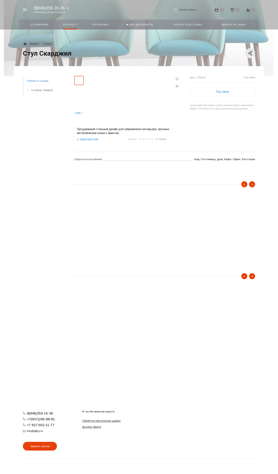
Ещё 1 (79, 113)
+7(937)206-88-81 (41, 419)
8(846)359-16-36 (49, 8)
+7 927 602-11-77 (40, 425)
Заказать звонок (40, 446)
